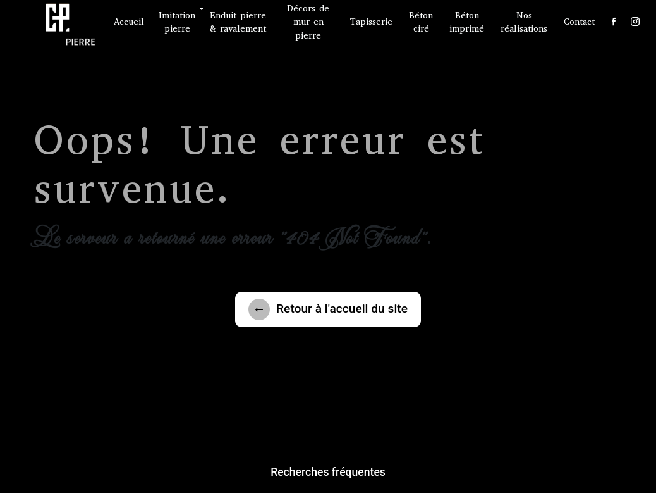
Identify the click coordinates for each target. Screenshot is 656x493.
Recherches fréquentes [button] (328, 472)
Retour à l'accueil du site (328, 309)
